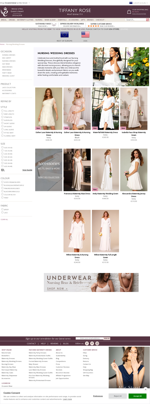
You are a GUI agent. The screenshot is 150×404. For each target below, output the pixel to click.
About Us (59, 353)
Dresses (12, 20)
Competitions (61, 361)
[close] (145, 389)
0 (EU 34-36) (8, 148)
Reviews (54, 343)
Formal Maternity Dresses (38, 361)
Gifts (83, 20)
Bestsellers (5, 356)
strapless (8, 117)
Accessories (74, 20)
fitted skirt (9, 133)
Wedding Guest (8, 76)
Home (2, 44)
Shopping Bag (88, 370)
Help (43, 343)
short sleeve (9, 123)
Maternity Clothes (25, 20)
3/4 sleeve (8, 126)
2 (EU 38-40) (8, 154)
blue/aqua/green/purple (14, 185)
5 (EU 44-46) (8, 163)
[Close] (124, 29)
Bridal (4, 20)
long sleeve (9, 130)
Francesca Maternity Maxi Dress (77, 193)
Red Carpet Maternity (9, 370)
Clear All (4, 219)
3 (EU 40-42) (8, 157)
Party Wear (7, 73)
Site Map (86, 375)
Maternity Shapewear (9, 375)
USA (85, 41)
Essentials (62, 20)
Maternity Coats (9, 93)
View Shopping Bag (139, 14)
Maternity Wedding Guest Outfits (41, 358)
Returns (86, 361)
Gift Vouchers (88, 373)
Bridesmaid (6, 70)
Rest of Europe (64, 41)
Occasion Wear (7, 386)
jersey (6, 210)
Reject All (118, 396)
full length (9, 111)
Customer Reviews (62, 367)
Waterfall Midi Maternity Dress (105, 132)
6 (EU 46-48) (8, 166)
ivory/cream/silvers (12, 182)
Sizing (85, 356)
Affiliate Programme (63, 375)
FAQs (85, 353)
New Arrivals (6, 353)
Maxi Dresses (7, 67)
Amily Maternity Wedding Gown (105, 193)
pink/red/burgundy (12, 188)
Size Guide (27, 170)
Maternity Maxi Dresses (37, 367)
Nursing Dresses (8, 61)
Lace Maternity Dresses (37, 370)
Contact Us (87, 364)
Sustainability (60, 356)
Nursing (39, 20)
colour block (10, 195)
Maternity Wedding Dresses (12, 361)
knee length (9, 114)
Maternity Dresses (8, 358)
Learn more (67, 399)
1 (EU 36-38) (8, 151)
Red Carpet (6, 58)
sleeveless (8, 120)
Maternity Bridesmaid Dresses (40, 380)
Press (58, 364)
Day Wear (6, 64)
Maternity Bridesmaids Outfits (39, 356)
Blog (66, 343)
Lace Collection (8, 87)
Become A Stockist (62, 373)
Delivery (86, 358)
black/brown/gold (12, 191)
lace (6, 213)
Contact (31, 343)
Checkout (100, 20)
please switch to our (102, 29)
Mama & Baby (50, 20)
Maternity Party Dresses (37, 353)
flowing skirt (9, 136)
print (6, 198)
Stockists (59, 370)
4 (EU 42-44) (8, 160)
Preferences (98, 396)
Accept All (137, 396)
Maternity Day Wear (9, 367)
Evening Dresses (8, 55)
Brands (90, 20)
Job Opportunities (62, 378)
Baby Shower (33, 364)
